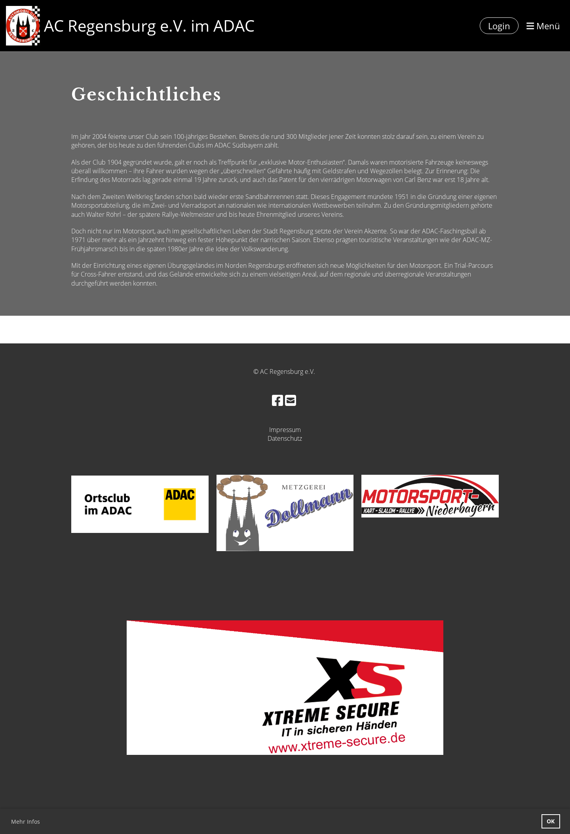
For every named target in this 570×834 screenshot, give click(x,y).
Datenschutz (285, 438)
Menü (543, 26)
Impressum (285, 429)
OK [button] (551, 821)
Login (499, 26)
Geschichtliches (146, 94)
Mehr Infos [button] (25, 821)
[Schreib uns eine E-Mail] (290, 400)
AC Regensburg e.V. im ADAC (149, 25)
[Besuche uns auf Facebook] (277, 400)
